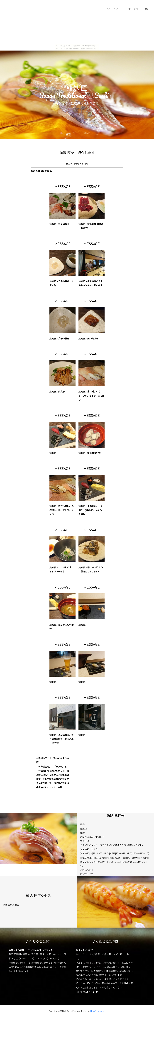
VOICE (137, 9)
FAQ (146, 9)
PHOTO (117, 9)
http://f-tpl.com (97, 1011)
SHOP (128, 9)
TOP (107, 9)
